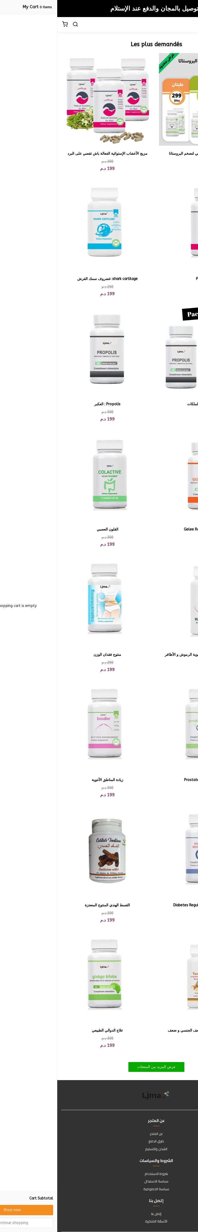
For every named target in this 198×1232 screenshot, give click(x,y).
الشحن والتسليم (99, 1149)
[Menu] (190, 25)
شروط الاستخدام (99, 1173)
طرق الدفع (99, 1141)
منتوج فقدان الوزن (50, 654)
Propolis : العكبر (50, 404)
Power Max (148, 279)
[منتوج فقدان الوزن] (50, 600)
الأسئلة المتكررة (99, 1221)
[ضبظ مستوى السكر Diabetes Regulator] (148, 851)
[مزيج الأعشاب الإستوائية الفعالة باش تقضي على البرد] (50, 99)
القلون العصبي (50, 529)
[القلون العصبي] (50, 475)
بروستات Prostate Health (148, 780)
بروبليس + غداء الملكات (148, 404)
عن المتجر (99, 1133)
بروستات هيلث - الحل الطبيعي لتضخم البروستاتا (148, 153)
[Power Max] (148, 224)
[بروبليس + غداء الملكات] (148, 349)
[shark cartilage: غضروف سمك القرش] (50, 224)
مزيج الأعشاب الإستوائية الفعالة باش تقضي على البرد (50, 153)
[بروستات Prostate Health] (148, 725)
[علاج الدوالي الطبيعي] (50, 976)
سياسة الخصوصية (99, 1189)
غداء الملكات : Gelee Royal (148, 529)
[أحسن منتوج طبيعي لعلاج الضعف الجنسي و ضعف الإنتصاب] (148, 976)
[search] (18, 25)
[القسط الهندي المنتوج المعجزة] (50, 851)
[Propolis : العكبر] (50, 349)
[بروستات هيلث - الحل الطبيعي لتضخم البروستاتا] (148, 99)
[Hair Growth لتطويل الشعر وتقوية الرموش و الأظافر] (148, 600)
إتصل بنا (99, 1214)
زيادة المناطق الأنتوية (50, 780)
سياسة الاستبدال (99, 1181)
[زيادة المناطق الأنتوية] (50, 725)
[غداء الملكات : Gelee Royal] (148, 475)
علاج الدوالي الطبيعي (50, 1030)
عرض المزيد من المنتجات (99, 1067)
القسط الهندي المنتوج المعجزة (50, 905)
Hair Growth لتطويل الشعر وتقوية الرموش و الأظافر (148, 654)
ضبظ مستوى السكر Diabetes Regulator (148, 905)
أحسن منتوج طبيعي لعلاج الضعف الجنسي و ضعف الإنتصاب (148, 1033)
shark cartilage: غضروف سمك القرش (50, 279)
